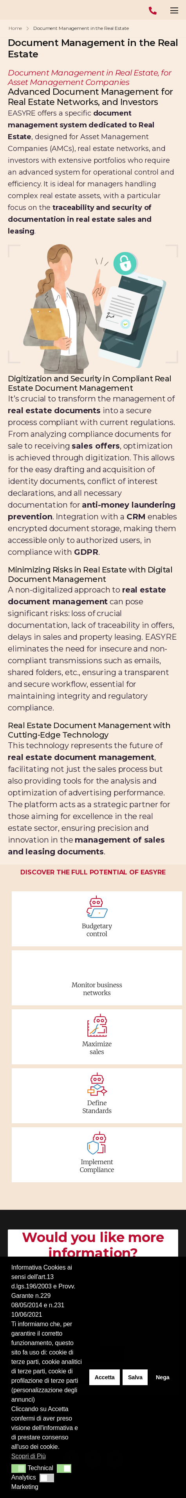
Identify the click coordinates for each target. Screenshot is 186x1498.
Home (15, 28)
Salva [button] (135, 1377)
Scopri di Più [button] (28, 1456)
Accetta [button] (105, 1377)
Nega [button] (163, 1377)
